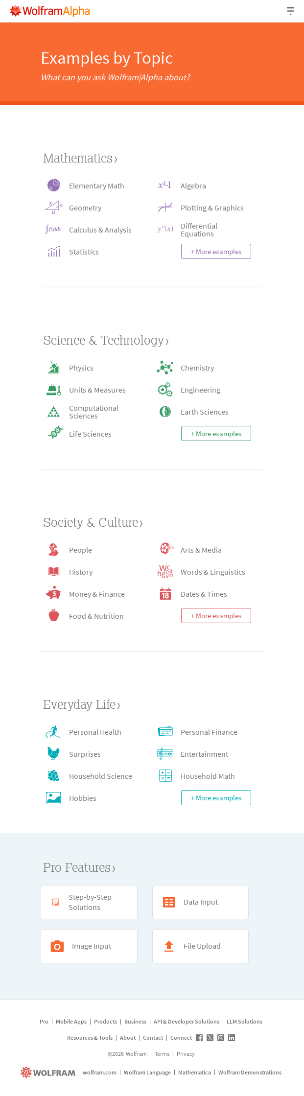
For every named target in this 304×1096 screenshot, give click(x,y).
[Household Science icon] (90, 776)
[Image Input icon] (89, 946)
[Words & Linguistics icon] (202, 571)
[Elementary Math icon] (90, 185)
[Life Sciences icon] (90, 433)
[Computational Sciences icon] (90, 411)
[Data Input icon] (200, 902)
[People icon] (90, 549)
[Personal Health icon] (90, 732)
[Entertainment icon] (202, 754)
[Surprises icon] (90, 754)
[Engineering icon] (202, 389)
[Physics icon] (90, 367)
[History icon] (90, 571)
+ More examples (216, 251)
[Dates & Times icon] (202, 594)
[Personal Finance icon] (202, 732)
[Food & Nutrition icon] (90, 616)
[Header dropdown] (291, 11)
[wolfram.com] (49, 1072)
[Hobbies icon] (90, 798)
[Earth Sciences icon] (202, 411)
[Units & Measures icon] (90, 389)
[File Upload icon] (200, 946)
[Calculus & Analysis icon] (90, 229)
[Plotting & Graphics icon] (202, 207)
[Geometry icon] (90, 207)
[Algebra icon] (202, 185)
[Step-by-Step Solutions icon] (89, 902)
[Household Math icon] (202, 776)
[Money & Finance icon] (90, 594)
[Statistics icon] (90, 251)
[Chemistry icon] (202, 367)
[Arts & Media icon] (202, 549)
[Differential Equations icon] (202, 229)
